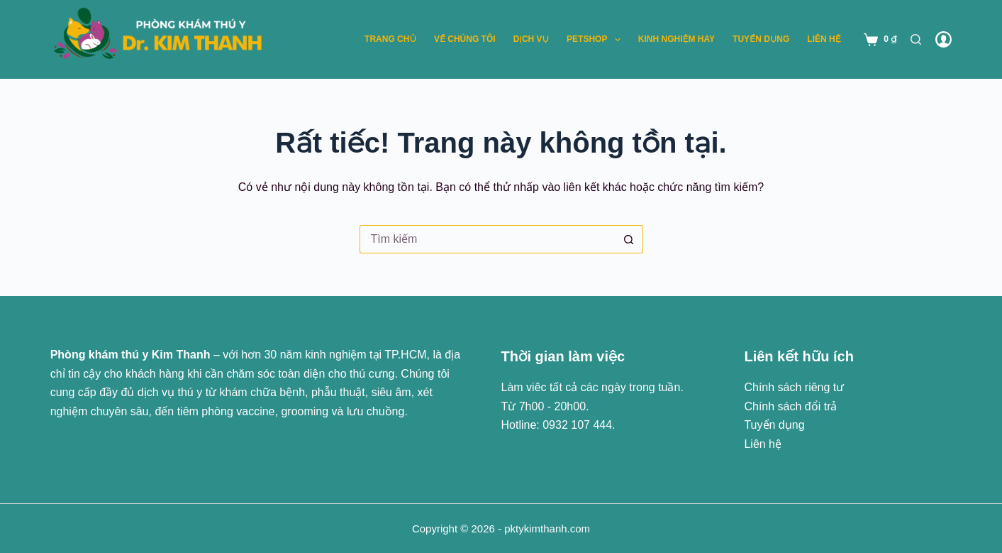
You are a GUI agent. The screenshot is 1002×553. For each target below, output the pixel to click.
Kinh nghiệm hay (676, 39)
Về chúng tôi (465, 39)
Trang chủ (390, 39)
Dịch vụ (531, 39)
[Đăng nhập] (943, 39)
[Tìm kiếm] (916, 39)
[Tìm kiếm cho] (487, 239)
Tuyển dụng (761, 39)
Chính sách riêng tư (794, 387)
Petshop (596, 39)
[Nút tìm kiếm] (629, 239)
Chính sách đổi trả (790, 406)
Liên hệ (823, 39)
